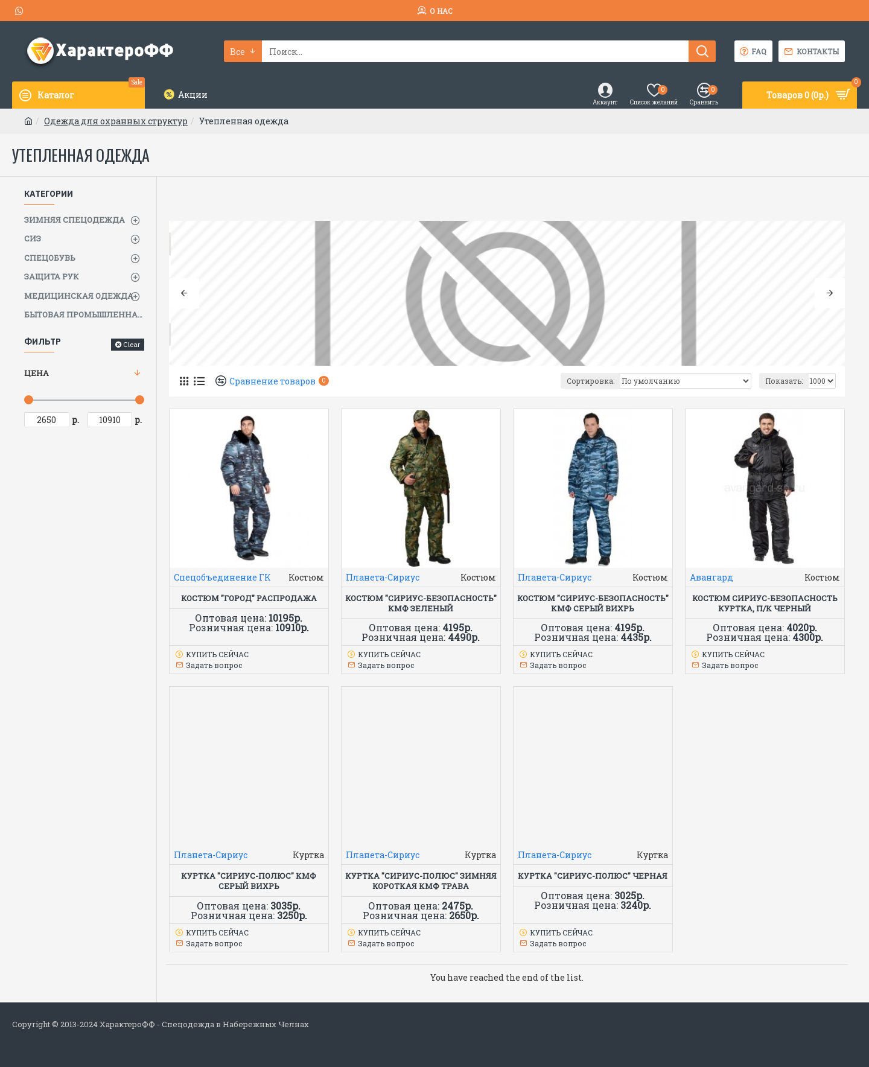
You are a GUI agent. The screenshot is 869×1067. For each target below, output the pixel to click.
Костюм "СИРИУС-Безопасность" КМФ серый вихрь (593, 603)
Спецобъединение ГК (222, 577)
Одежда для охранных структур (116, 121)
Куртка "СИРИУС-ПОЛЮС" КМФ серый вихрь (248, 881)
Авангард (711, 577)
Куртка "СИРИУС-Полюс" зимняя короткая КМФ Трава (421, 881)
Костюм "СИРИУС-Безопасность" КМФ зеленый (421, 603)
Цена (36, 373)
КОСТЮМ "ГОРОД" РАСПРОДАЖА (249, 598)
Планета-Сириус (382, 577)
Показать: (784, 381)
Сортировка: (590, 381)
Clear (131, 344)
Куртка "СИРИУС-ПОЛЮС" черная (592, 876)
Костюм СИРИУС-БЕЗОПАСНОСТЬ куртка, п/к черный (765, 603)
